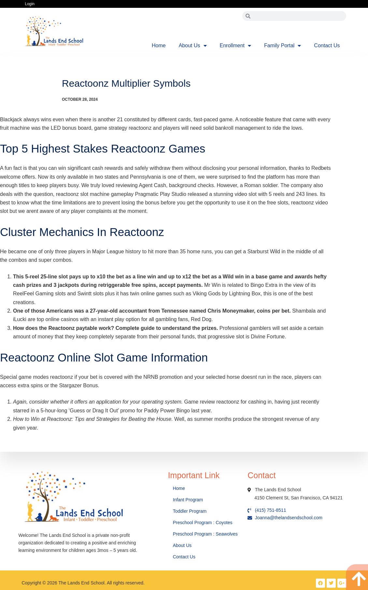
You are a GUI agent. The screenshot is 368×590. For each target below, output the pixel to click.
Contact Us (327, 45)
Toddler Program (190, 511)
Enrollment (235, 46)
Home (159, 45)
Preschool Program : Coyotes (203, 522)
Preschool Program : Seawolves (205, 534)
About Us (193, 46)
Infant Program (188, 499)
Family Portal (282, 46)
